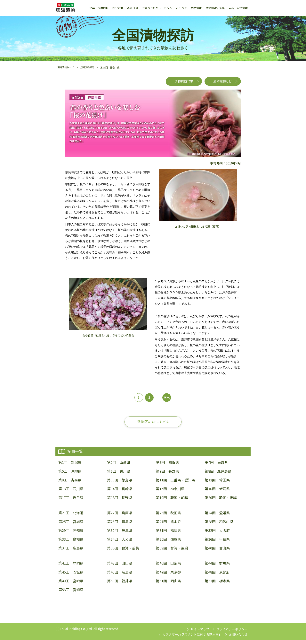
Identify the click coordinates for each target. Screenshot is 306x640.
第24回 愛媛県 (217, 512)
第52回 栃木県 (217, 580)
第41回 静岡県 (70, 563)
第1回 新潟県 (69, 462)
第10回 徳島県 (119, 480)
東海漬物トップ (65, 67)
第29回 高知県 (70, 530)
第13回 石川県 (70, 489)
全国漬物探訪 (87, 67)
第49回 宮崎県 (70, 580)
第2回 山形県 (118, 462)
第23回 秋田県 (168, 512)
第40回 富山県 (217, 548)
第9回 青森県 (69, 480)
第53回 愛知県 (70, 589)
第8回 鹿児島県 (218, 471)
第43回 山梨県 (168, 563)
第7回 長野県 (167, 471)
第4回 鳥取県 (216, 462)
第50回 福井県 (119, 580)
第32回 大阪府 (217, 530)
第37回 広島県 (70, 548)
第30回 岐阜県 (119, 530)
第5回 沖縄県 (69, 471)
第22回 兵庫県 (119, 512)
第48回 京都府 (217, 572)
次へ (167, 397)
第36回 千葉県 (217, 539)
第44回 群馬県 (217, 563)
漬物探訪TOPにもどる (153, 421)
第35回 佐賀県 (168, 539)
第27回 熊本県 (168, 521)
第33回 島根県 (70, 539)
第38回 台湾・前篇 (123, 548)
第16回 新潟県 (217, 489)
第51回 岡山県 (168, 580)
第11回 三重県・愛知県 (175, 480)
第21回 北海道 (70, 512)
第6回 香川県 (118, 471)
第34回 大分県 (119, 539)
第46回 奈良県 (119, 572)
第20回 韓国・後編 (221, 497)
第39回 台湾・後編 (172, 548)
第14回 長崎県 (119, 489)
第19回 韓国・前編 (172, 497)
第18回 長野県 (119, 497)
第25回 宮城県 (70, 521)
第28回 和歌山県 (219, 521)
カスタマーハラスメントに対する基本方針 (192, 634)
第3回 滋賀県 (167, 462)
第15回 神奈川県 (170, 489)
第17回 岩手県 (70, 497)
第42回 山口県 (119, 563)
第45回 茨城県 (70, 572)
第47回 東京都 (168, 572)
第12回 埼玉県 (217, 480)
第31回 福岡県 (168, 530)
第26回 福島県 (119, 521)
